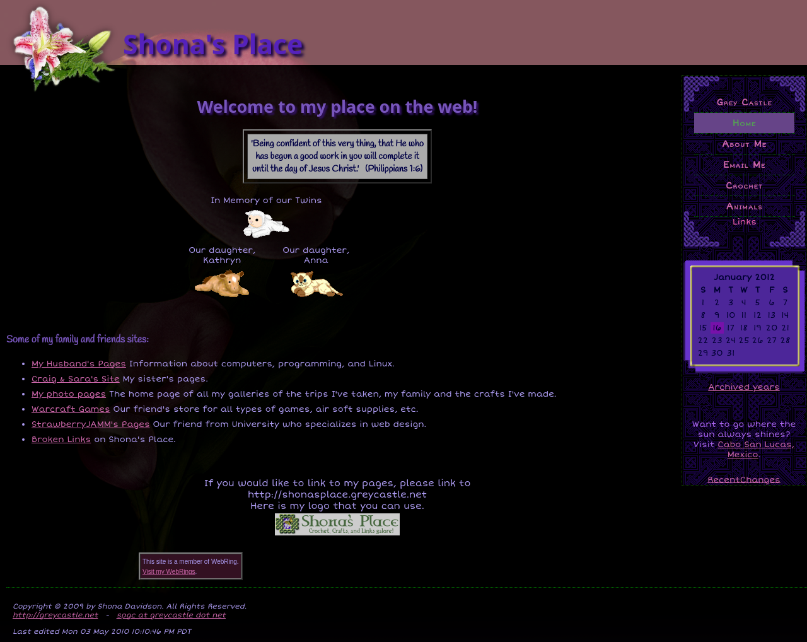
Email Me (744, 164)
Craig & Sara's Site (76, 379)
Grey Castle (744, 102)
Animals (744, 206)
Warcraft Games (71, 409)
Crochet (744, 185)
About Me (744, 143)
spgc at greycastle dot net (171, 614)
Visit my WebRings (168, 571)
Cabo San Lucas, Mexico (755, 450)
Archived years (743, 387)
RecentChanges (744, 479)
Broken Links (61, 440)
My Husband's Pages (79, 364)
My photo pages (69, 394)
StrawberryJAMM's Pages (91, 424)
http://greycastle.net (55, 614)
